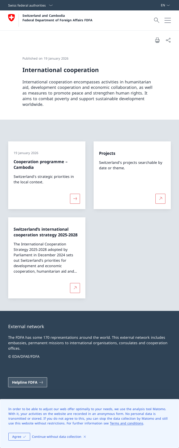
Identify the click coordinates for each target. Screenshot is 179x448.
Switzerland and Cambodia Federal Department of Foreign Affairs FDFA (57, 17)
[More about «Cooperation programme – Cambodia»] (75, 199)
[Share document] (168, 40)
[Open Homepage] (50, 20)
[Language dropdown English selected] (165, 5)
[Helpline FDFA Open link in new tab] (27, 382)
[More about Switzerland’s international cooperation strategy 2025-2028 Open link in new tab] (75, 288)
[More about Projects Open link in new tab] (160, 199)
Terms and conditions (126, 423)
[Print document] (157, 40)
